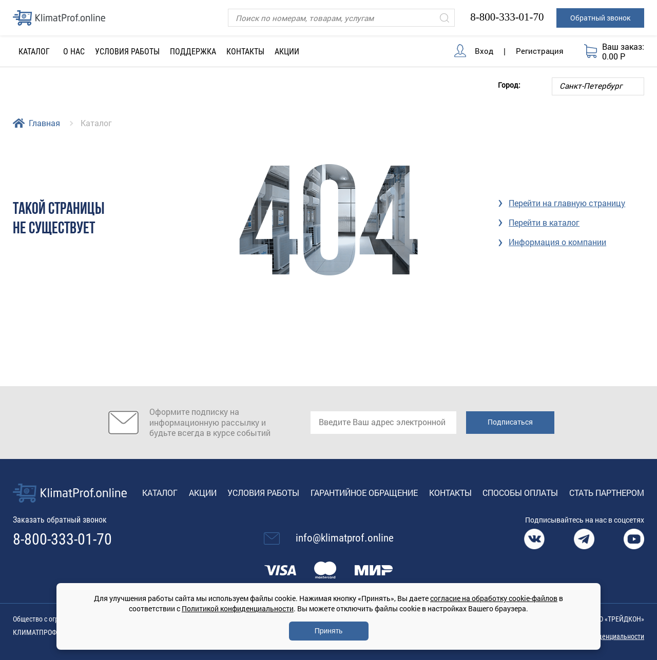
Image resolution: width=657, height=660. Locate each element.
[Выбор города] (598, 86)
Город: (509, 84)
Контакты (245, 51)
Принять (329, 631)
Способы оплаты (520, 492)
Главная (44, 122)
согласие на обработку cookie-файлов (493, 598)
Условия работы (127, 51)
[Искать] (444, 18)
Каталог (160, 492)
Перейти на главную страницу (567, 202)
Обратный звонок (600, 18)
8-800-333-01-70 (507, 17)
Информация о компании (557, 241)
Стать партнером (606, 492)
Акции (287, 51)
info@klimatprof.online (345, 538)
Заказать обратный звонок (60, 520)
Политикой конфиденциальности (238, 608)
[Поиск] (341, 18)
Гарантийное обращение (364, 492)
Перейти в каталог (544, 222)
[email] (383, 422)
